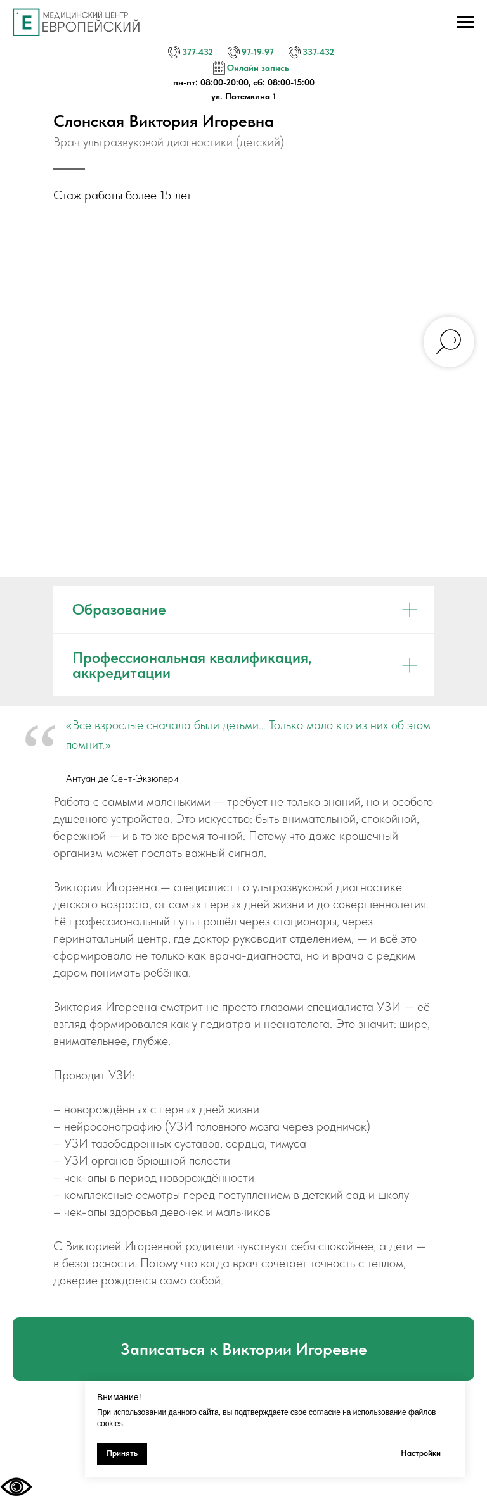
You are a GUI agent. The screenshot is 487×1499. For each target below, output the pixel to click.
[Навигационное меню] (465, 22)
